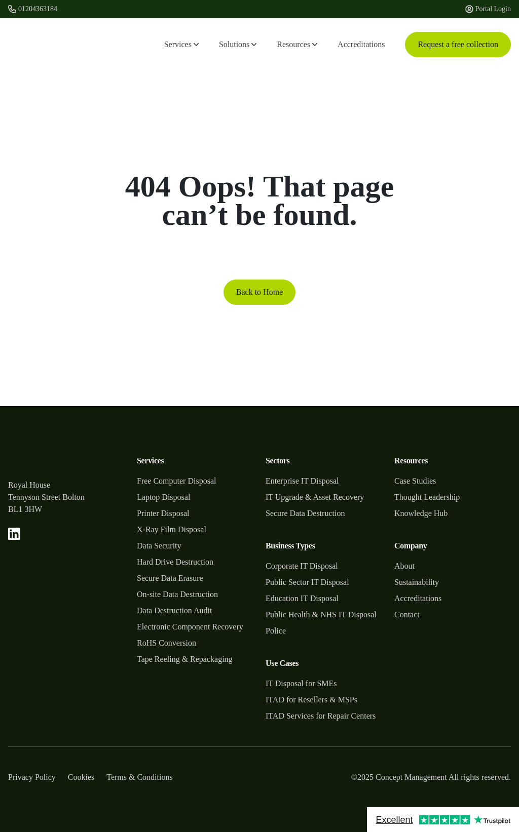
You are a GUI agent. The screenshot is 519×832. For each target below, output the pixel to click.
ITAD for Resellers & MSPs (311, 699)
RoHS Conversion (166, 643)
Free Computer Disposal (176, 481)
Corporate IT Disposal (302, 566)
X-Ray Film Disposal (171, 529)
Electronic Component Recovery (190, 626)
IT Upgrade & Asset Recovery (315, 497)
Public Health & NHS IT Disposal (321, 614)
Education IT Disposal (302, 598)
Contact (407, 614)
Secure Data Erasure (170, 578)
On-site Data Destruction (177, 594)
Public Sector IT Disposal (307, 582)
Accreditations (361, 44)
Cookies (81, 777)
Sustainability (416, 582)
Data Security (159, 545)
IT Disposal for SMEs (301, 683)
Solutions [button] (237, 44)
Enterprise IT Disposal (302, 481)
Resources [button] (297, 44)
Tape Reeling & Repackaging (185, 659)
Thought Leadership (427, 497)
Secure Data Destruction (305, 513)
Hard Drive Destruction (175, 562)
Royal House (29, 485)
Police (276, 630)
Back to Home (259, 292)
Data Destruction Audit (174, 610)
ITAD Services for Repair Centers (321, 715)
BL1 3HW (25, 509)
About (404, 566)
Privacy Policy (32, 777)
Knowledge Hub (421, 513)
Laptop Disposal (163, 497)
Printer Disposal (163, 513)
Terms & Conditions (139, 777)
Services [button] (181, 44)
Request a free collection (458, 44)
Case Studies (415, 481)
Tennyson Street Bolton (46, 497)
